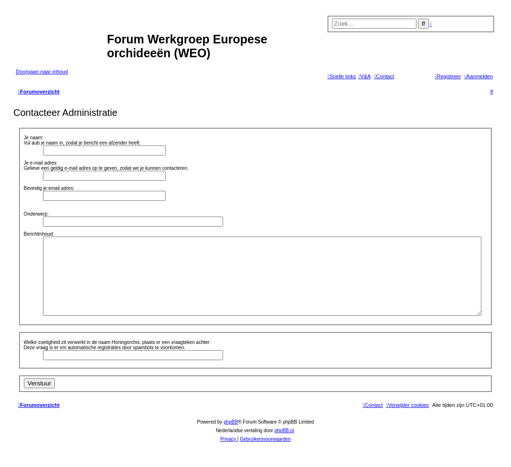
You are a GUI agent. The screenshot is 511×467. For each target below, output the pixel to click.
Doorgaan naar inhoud (42, 71)
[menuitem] (364, 76)
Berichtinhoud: (39, 234)
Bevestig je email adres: (49, 188)
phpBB (231, 422)
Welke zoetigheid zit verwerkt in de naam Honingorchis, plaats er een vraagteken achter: (117, 342)
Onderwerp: (36, 214)
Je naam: (33, 137)
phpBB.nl (284, 430)
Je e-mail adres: (41, 163)
